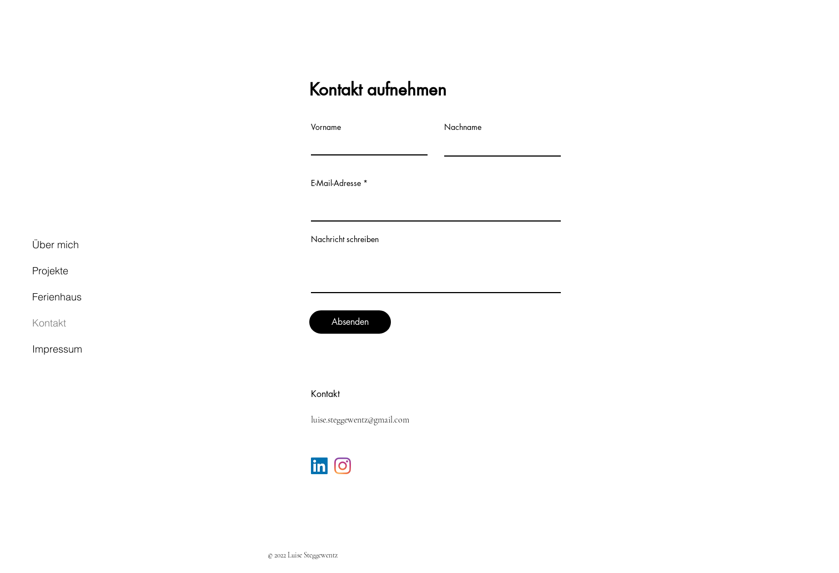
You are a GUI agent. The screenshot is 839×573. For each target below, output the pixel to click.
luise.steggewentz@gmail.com (360, 419)
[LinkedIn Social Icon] (319, 466)
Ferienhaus (57, 296)
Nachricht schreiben (345, 239)
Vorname (326, 127)
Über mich (55, 244)
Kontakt (49, 322)
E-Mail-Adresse (336, 183)
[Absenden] (350, 322)
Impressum (57, 349)
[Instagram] (342, 466)
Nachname (462, 127)
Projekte (50, 270)
